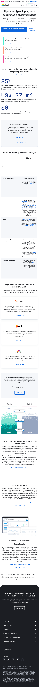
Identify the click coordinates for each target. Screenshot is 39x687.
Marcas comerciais (7, 666)
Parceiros (19, 629)
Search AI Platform (30, 184)
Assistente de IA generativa (29, 205)
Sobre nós (19, 621)
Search (31, 225)
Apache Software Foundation (28, 679)
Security (26, 225)
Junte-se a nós (19, 625)
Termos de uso (15, 666)
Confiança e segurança (19, 633)
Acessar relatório (34, 1)
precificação (26, 219)
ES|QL (33, 262)
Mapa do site (28, 666)
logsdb (34, 252)
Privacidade (21, 666)
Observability (32, 224)
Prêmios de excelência (19, 641)
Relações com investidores (19, 637)
